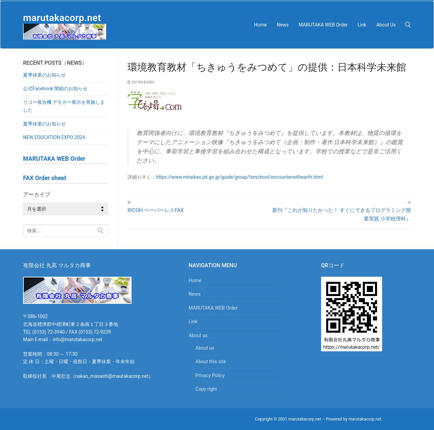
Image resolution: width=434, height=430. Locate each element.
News (194, 294)
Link (193, 321)
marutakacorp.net (62, 17)
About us (199, 335)
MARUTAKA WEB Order (213, 308)
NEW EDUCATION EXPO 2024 (54, 137)
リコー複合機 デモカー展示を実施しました (64, 106)
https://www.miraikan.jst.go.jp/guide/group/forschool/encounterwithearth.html (239, 177)
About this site (210, 361)
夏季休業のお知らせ (44, 75)
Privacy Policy (209, 375)
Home (195, 280)
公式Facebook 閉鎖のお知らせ (55, 88)
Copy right (206, 389)
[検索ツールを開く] (408, 25)
